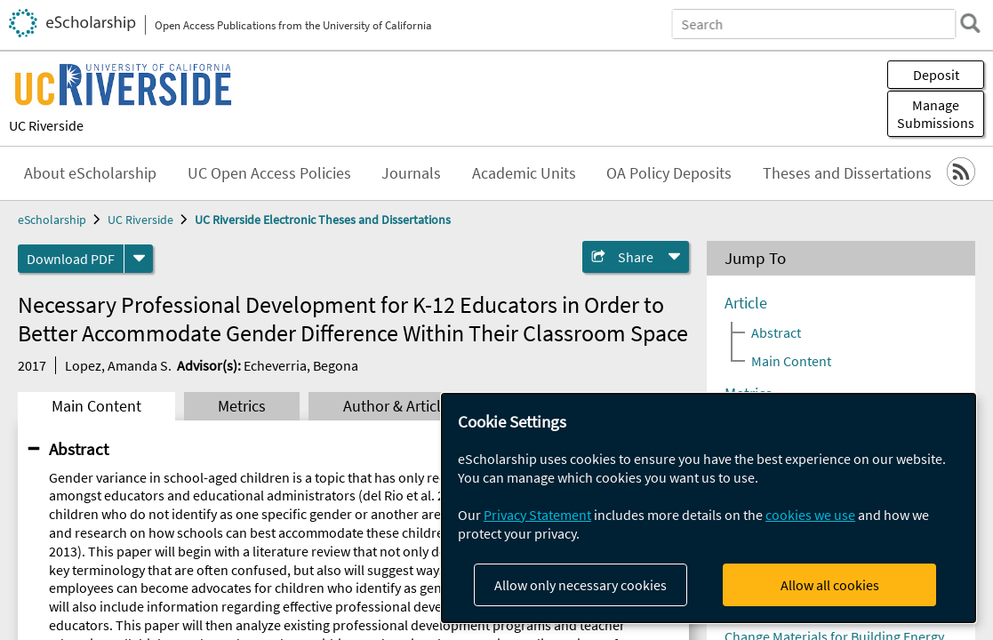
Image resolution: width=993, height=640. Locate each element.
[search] (970, 23)
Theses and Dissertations (847, 173)
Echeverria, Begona (301, 365)
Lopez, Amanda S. (118, 365)
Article (746, 303)
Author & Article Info (411, 406)
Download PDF (71, 259)
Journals (411, 173)
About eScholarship (90, 173)
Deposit (936, 75)
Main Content (96, 406)
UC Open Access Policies (269, 173)
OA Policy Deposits (669, 173)
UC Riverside (46, 125)
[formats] (138, 258)
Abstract (78, 449)
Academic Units (524, 173)
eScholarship (52, 220)
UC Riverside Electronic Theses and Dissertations (323, 220)
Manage (935, 114)
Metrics (242, 406)
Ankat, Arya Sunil (775, 571)
